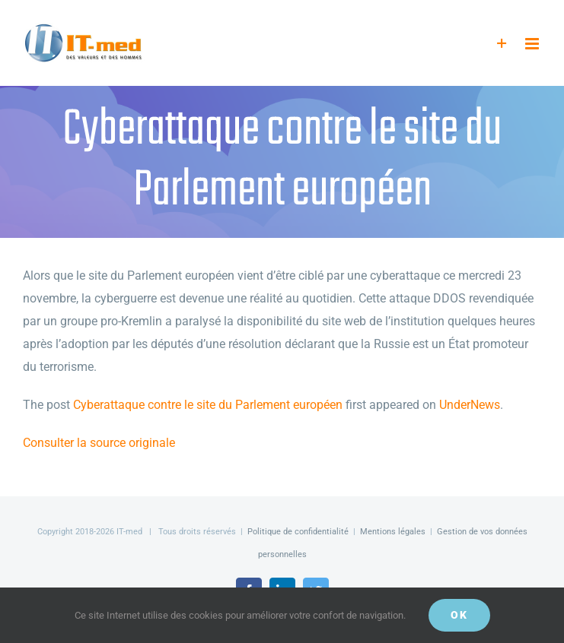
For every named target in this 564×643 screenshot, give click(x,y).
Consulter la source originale (99, 443)
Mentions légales (392, 532)
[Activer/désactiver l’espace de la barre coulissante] (502, 44)
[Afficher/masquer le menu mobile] (533, 44)
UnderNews (469, 405)
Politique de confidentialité (298, 532)
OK (459, 615)
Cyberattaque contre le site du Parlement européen (208, 405)
